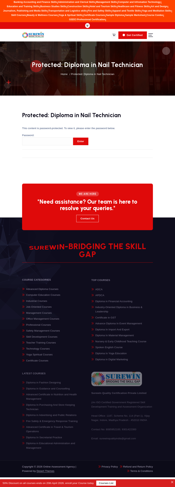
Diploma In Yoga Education (111, 355)
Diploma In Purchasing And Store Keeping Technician (50, 409)
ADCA (99, 291)
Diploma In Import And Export (112, 331)
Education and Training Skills (23, 6)
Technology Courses (38, 350)
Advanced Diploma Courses (42, 291)
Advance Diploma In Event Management (118, 325)
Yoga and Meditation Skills (156, 10)
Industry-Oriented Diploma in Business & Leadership (118, 311)
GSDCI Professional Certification (87, 19)
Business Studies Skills (53, 6)
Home (64, 74)
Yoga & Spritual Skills (70, 15)
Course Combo (154, 15)
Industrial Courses (36, 303)
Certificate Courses (94, 15)
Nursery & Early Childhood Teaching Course (120, 343)
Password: (47, 140)
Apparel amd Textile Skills (126, 10)
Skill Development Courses (41, 338)
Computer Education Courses (43, 297)
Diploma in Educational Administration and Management (50, 447)
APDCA (99, 297)
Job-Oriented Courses (39, 309)
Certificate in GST (105, 319)
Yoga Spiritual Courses (39, 356)
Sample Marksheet (135, 15)
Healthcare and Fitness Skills (134, 6)
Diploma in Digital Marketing (111, 361)
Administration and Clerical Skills (76, 2)
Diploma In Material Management (114, 337)
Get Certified (133, 35)
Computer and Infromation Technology (139, 2)
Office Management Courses (42, 320)
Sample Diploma (115, 15)
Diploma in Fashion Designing (43, 384)
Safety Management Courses (43, 332)
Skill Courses (18, 15)
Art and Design (159, 6)
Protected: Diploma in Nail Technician (92, 74)
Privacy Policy (110, 466)
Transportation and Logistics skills (67, 10)
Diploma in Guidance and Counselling (48, 390)
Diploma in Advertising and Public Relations (51, 417)
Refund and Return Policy (138, 466)
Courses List (106, 483)
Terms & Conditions (141, 471)
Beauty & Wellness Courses (42, 15)
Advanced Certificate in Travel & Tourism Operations (49, 431)
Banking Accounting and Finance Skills (35, 2)
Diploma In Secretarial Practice (44, 439)
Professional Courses (38, 326)
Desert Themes (45, 471)
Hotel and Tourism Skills (103, 6)
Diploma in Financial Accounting (113, 303)
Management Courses (39, 314)
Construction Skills (78, 6)
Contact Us (87, 218)
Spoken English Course (109, 349)
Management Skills (106, 2)
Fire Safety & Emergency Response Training (52, 423)
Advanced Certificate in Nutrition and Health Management (51, 398)
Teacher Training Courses (41, 344)
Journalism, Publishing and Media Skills (25, 10)
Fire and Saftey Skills (99, 10)
